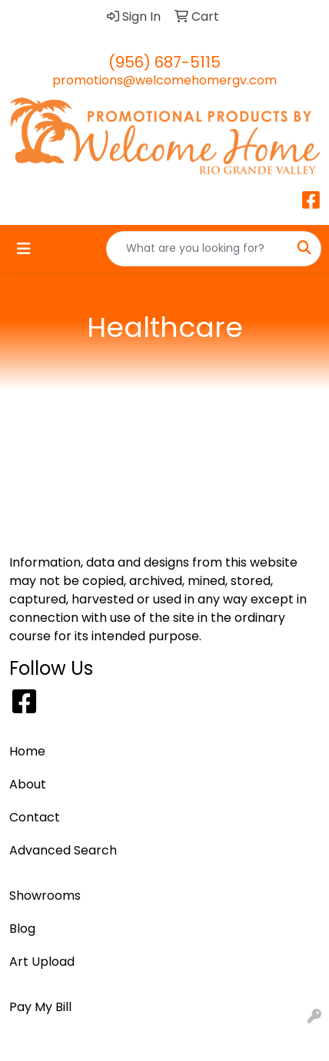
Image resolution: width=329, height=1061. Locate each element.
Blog (22, 928)
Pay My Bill (40, 1007)
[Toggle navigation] (24, 248)
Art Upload (42, 961)
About (27, 784)
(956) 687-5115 (164, 62)
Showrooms (45, 895)
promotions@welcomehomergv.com (164, 80)
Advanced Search (63, 850)
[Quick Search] (197, 248)
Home (27, 751)
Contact (34, 817)
